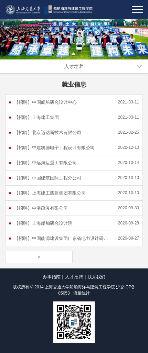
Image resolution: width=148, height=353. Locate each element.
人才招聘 (74, 276)
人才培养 (74, 66)
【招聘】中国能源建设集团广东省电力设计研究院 (63, 238)
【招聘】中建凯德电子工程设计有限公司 (54, 147)
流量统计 (81, 293)
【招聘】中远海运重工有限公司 (45, 162)
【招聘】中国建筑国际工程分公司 (47, 177)
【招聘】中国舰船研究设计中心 (45, 102)
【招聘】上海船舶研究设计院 (43, 223)
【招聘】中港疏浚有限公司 (41, 208)
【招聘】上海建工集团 (36, 117)
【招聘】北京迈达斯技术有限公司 (47, 132)
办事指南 (52, 276)
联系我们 (96, 276)
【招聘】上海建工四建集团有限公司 (50, 193)
